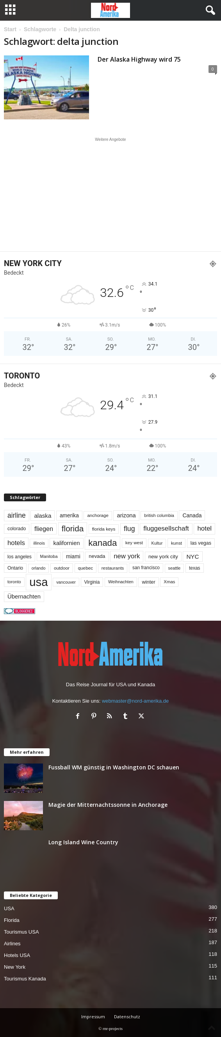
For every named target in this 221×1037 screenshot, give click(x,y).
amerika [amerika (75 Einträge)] (69, 515)
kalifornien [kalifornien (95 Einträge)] (66, 543)
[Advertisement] (110, 194)
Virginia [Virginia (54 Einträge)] (92, 582)
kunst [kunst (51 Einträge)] (176, 542)
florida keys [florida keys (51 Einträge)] (104, 528)
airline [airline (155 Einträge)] (16, 515)
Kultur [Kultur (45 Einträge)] (157, 543)
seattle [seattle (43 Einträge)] (174, 568)
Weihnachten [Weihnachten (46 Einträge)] (121, 581)
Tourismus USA (21, 932)
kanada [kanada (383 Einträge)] (102, 543)
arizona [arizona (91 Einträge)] (126, 515)
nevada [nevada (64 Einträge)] (97, 556)
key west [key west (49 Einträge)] (134, 542)
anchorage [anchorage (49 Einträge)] (97, 515)
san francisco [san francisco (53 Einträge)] (146, 567)
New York (14, 967)
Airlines (12, 943)
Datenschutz (127, 1016)
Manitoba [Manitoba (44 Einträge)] (49, 556)
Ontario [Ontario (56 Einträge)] (15, 568)
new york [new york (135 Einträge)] (127, 556)
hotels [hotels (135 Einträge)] (16, 543)
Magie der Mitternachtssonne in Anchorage (108, 804)
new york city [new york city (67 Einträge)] (163, 556)
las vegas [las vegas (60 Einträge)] (201, 543)
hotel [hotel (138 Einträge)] (204, 528)
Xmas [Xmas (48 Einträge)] (169, 581)
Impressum (93, 1016)
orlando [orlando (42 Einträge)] (39, 568)
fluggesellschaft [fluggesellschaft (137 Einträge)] (166, 528)
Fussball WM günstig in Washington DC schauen (113, 767)
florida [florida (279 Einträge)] (73, 528)
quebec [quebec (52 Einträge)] (85, 567)
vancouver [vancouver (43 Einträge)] (66, 582)
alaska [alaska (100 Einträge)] (42, 515)
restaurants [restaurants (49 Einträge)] (113, 568)
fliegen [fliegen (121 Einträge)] (43, 528)
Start (10, 29)
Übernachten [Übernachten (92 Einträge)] (24, 596)
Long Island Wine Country (83, 842)
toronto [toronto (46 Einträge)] (14, 581)
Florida (12, 920)
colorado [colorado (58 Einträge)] (16, 528)
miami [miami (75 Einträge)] (73, 556)
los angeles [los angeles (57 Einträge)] (19, 556)
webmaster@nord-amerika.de (135, 701)
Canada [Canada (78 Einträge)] (191, 515)
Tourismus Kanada (25, 979)
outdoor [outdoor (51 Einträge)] (62, 567)
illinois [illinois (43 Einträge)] (39, 543)
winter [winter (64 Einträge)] (148, 582)
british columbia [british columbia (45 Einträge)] (159, 515)
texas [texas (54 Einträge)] (194, 568)
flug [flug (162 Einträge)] (129, 529)
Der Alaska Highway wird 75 (139, 59)
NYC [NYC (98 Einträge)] (192, 556)
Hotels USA (17, 955)
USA (9, 908)
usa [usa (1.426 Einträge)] (38, 581)
